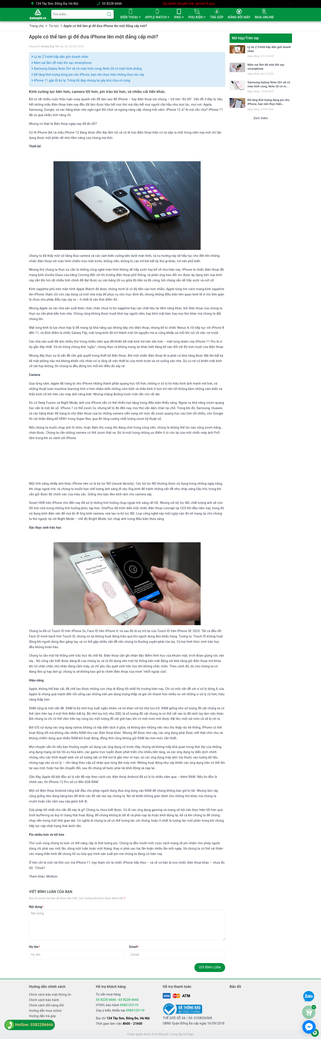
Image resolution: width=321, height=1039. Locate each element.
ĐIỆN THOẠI (130, 17)
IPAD (179, 17)
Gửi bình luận (210, 967)
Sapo (191, 1034)
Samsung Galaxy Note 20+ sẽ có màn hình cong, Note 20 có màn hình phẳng (86, 68)
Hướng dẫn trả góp (42, 1016)
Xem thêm (260, 118)
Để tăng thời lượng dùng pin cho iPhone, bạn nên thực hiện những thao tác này (87, 74)
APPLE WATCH (157, 17)
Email (134, 947)
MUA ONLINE (264, 17)
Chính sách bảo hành (44, 1000)
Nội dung (36, 907)
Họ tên (34, 947)
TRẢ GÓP (216, 17)
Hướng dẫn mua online (45, 1010)
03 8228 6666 (112, 3)
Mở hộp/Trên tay (245, 38)
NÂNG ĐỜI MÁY (239, 17)
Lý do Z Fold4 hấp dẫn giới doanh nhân (59, 57)
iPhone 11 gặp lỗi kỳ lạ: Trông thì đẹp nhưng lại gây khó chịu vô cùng (80, 80)
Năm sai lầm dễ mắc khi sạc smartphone (61, 63)
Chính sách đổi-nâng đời (46, 1005)
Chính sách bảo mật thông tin (50, 994)
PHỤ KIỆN (197, 17)
